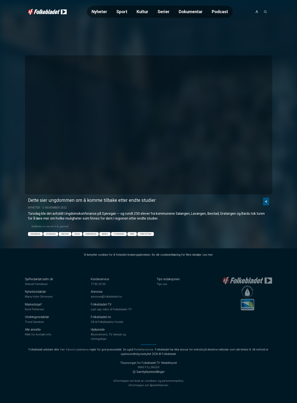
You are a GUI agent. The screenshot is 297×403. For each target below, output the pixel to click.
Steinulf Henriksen (36, 284)
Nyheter (99, 11)
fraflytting (145, 234)
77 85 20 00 (98, 284)
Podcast (220, 11)
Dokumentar (191, 11)
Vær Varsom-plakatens (74, 349)
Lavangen (51, 234)
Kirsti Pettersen (34, 309)
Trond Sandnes (34, 322)
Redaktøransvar (144, 349)
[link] (47, 12)
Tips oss (162, 284)
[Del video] (266, 201)
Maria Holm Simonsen (39, 296)
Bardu (105, 234)
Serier (163, 11)
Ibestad (65, 234)
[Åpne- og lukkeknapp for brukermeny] (257, 12)
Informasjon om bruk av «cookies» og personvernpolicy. (148, 381)
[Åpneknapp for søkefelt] (265, 12)
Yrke (132, 234)
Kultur (142, 11)
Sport (121, 11)
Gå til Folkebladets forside (107, 322)
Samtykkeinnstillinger (149, 372)
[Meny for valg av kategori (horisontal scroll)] (160, 12)
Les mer (208, 254)
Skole (77, 234)
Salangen (35, 234)
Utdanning (119, 234)
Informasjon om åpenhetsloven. (149, 385)
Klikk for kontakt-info (38, 334)
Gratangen (90, 234)
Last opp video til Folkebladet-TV (111, 309)
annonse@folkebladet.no (106, 296)
